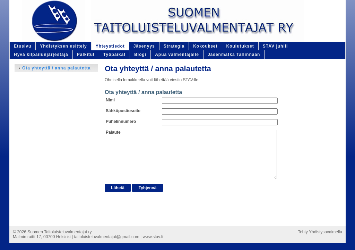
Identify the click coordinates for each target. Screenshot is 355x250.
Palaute (113, 132)
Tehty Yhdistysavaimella (320, 232)
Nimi (110, 100)
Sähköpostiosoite (123, 110)
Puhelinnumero (121, 121)
